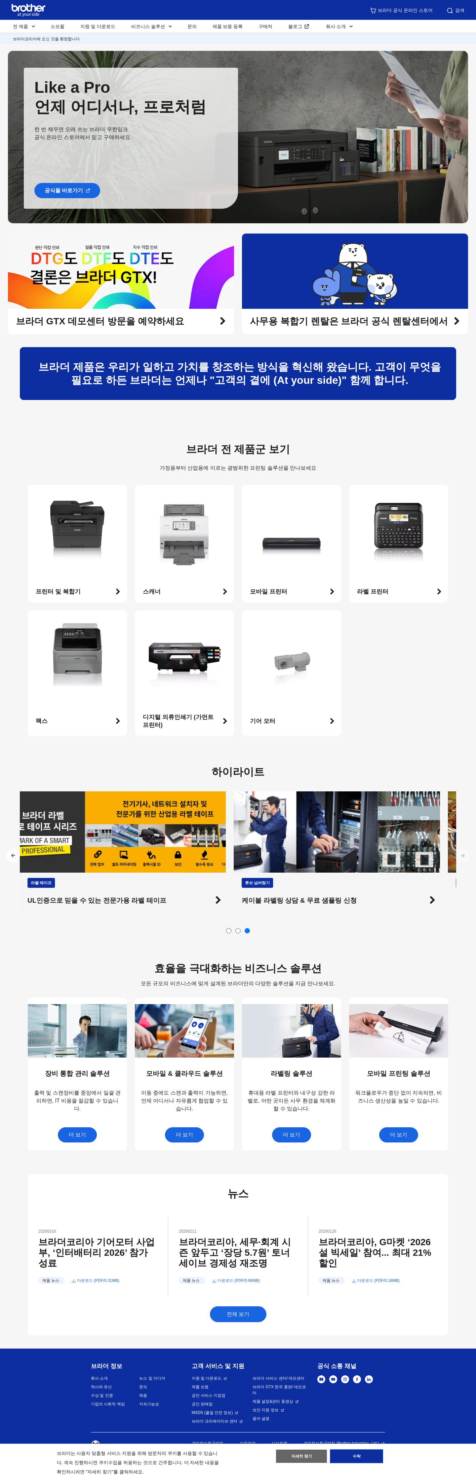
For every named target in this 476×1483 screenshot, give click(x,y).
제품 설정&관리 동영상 (273, 1401)
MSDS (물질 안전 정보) (212, 1412)
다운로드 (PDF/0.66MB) (239, 1280)
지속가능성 (149, 1404)
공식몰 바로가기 (64, 190)
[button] (121, 321)
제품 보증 (200, 1387)
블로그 (295, 26)
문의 (192, 26)
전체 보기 (238, 1314)
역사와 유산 (101, 1387)
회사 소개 (99, 1378)
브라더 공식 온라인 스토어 (401, 10)
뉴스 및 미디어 (152, 1378)
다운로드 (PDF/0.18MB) (378, 1280)
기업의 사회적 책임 (108, 1404)
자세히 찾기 (301, 1457)
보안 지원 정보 (266, 1410)
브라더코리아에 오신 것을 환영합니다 (46, 39)
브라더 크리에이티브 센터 (215, 1421)
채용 (143, 1395)
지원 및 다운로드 (97, 26)
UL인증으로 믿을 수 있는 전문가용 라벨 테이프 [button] (105, 900)
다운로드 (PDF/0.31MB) (98, 1280)
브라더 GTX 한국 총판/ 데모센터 (279, 1390)
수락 (357, 1457)
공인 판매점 (202, 1404)
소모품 (57, 26)
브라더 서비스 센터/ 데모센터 (278, 1378)
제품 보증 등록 (228, 26)
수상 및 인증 (102, 1395)
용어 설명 (261, 1418)
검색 (455, 11)
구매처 (265, 26)
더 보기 (77, 1135)
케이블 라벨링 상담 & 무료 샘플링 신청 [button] (307, 900)
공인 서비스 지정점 (209, 1395)
